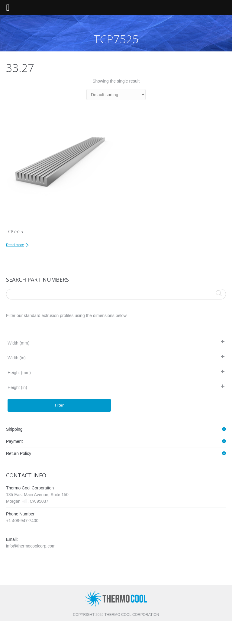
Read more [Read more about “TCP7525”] (15, 245)
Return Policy (18, 453)
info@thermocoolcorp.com (31, 546)
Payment (14, 441)
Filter (59, 405)
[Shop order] (116, 94)
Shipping (14, 429)
